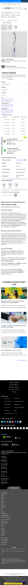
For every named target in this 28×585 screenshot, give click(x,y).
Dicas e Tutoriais (7, 404)
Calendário (3, 530)
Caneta (2, 524)
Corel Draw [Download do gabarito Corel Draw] (10, 185)
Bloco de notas (4, 521)
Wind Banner (3, 506)
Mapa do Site (6, 398)
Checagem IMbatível (14, 384)
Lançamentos (4, 542)
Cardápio (3, 535)
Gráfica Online (4, 492)
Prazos (15, 413)
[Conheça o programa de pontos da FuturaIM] (14, 67)
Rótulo (2, 502)
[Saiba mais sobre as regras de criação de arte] (14, 143)
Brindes (2, 528)
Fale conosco (7, 410)
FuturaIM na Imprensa (14, 389)
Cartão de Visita (4, 493)
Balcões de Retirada (14, 382)
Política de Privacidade (19, 407)
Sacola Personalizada (5, 519)
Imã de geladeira (4, 513)
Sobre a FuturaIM (7, 401)
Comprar (20, 377)
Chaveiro (3, 526)
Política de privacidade (20, 581)
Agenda (2, 533)
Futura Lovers (7, 407)
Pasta (2, 510)
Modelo (3, 82)
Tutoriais (14, 391)
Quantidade (4, 375)
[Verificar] (7, 437)
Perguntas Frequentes (14, 387)
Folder (2, 497)
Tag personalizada (4, 515)
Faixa (2, 507)
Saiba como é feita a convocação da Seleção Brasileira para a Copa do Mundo (12, 301)
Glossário (14, 547)
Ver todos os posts (22, 360)
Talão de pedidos (4, 522)
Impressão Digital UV (7, 105)
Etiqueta (3, 501)
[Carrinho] (25, 9)
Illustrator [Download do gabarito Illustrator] (4, 185)
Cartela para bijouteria (5, 517)
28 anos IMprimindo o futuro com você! (11, 350)
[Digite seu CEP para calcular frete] (8, 195)
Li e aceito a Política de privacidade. (13, 583)
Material (4, 87)
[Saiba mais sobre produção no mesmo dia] (14, 60)
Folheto (2, 495)
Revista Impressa (4, 537)
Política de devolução (8, 413)
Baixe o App (16, 398)
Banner (2, 504)
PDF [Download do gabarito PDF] (16, 185)
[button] (13, 8)
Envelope (3, 512)
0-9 (2, 553)
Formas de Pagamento (7, 418)
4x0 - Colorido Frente (7, 100)
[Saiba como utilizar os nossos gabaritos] (11, 180)
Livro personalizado (5, 539)
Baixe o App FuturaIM (6, 441)
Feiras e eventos (4, 541)
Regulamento (17, 404)
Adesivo (2, 498)
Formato (4, 92)
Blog (15, 410)
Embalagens (3, 531)
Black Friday (3, 544)
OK (15, 195)
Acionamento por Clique (7, 111)
